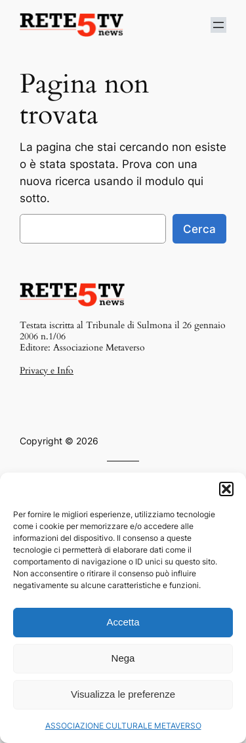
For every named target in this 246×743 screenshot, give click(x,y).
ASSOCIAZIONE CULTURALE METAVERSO (123, 726)
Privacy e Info (46, 370)
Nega (123, 658)
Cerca (199, 229)
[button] (226, 489)
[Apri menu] (218, 25)
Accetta (122, 621)
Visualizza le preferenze (123, 694)
